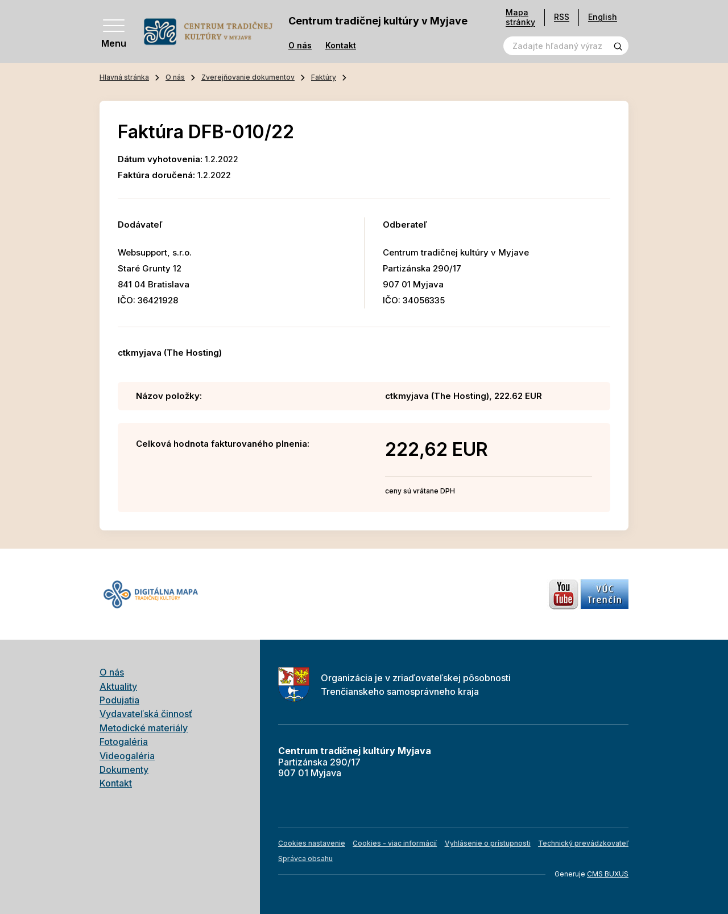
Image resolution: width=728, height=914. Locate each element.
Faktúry (323, 77)
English (602, 17)
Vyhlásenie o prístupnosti (488, 843)
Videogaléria (127, 755)
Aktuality (118, 686)
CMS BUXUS (607, 874)
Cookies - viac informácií (395, 843)
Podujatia (119, 700)
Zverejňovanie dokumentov (248, 77)
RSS (561, 17)
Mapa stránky (520, 17)
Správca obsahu (305, 858)
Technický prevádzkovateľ (583, 843)
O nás (300, 45)
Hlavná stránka (124, 77)
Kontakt (340, 45)
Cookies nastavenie (311, 843)
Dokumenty (124, 769)
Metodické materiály (144, 728)
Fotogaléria (124, 741)
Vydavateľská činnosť (146, 713)
